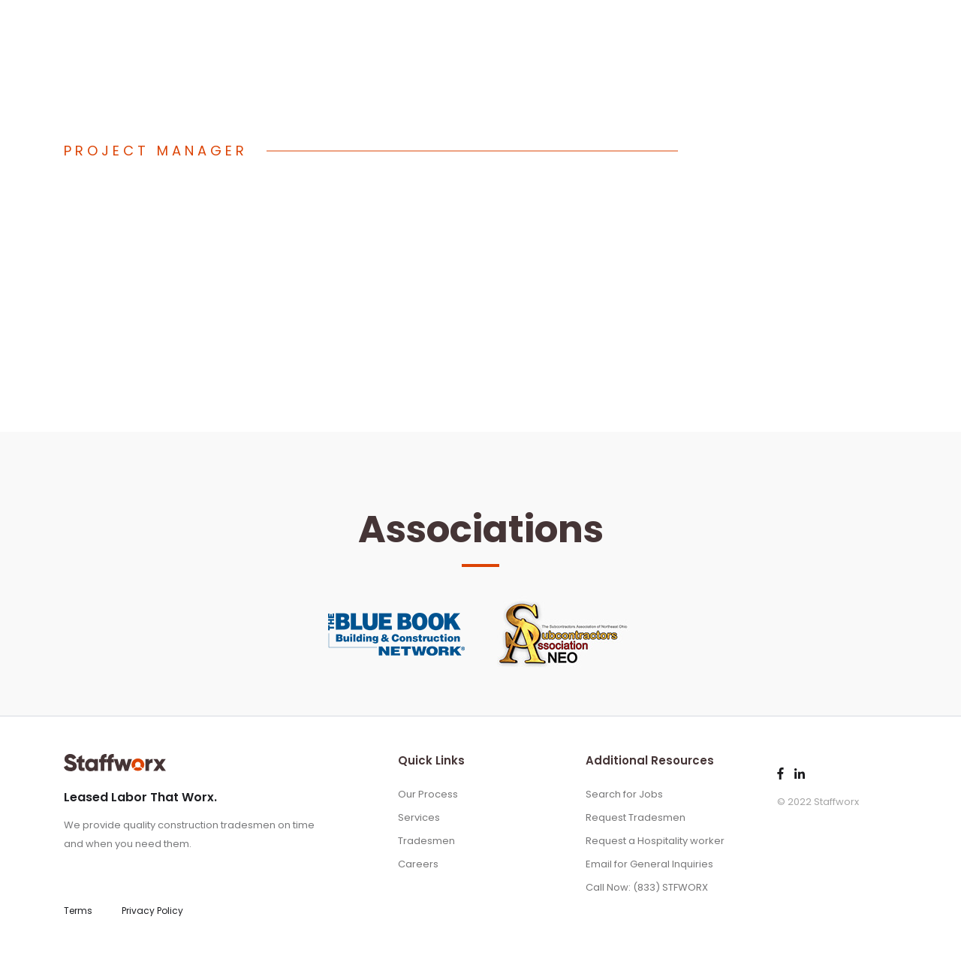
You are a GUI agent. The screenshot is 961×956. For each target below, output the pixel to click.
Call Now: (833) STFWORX (647, 887)
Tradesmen (821, 30)
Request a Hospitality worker (655, 841)
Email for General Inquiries (649, 864)
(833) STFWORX (260, 32)
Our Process (670, 30)
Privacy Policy (152, 910)
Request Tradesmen (635, 817)
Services (747, 30)
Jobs (885, 30)
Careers (418, 864)
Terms (78, 910)
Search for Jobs (624, 794)
